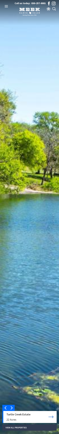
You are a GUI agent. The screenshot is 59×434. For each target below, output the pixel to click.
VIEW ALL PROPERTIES (16, 427)
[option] (29, 217)
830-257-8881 (38, 3)
